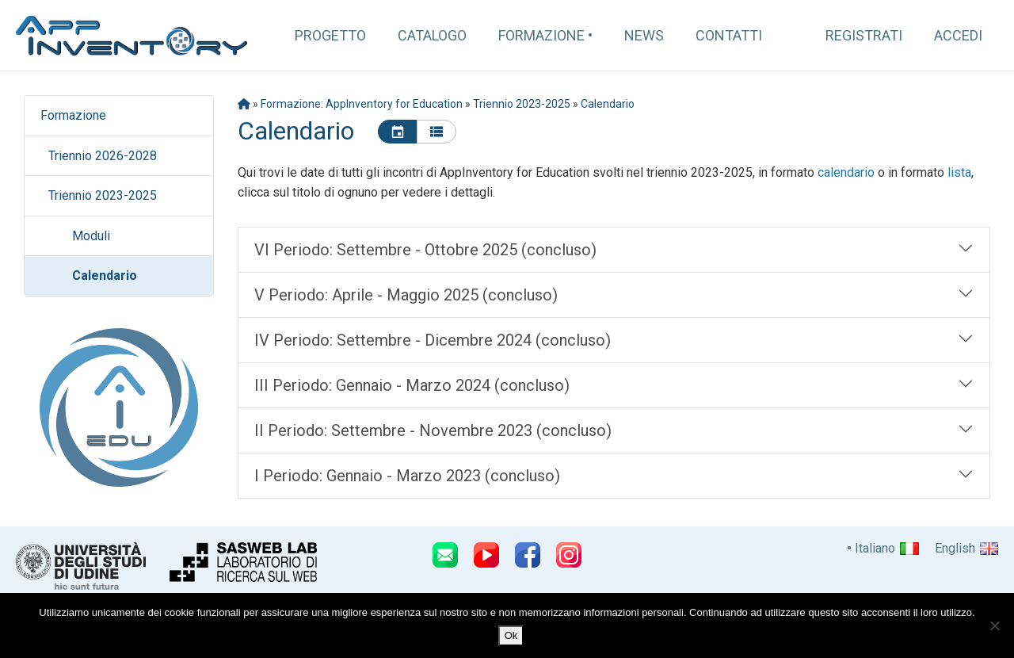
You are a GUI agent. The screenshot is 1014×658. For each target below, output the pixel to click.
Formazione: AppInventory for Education (362, 104)
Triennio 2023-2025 (102, 195)
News (644, 35)
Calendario (104, 275)
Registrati (863, 35)
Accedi (958, 35)
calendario (846, 172)
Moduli (91, 235)
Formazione (541, 35)
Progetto (330, 35)
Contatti (729, 35)
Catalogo (432, 35)
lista (959, 172)
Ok (511, 635)
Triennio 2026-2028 (102, 155)
